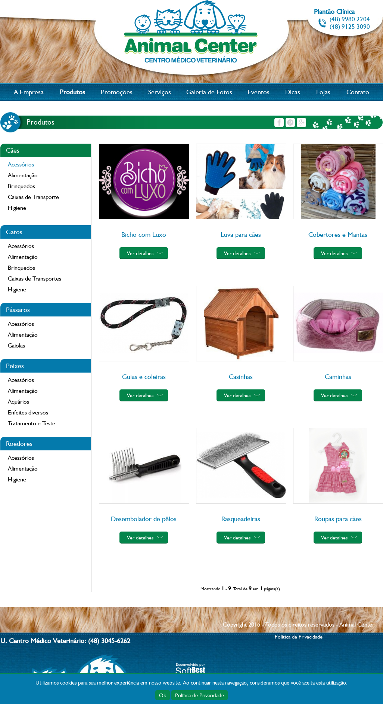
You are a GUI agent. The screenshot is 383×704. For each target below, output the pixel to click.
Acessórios (21, 164)
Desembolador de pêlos (144, 519)
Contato (357, 92)
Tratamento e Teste (31, 423)
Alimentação (23, 175)
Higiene (17, 207)
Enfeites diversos (28, 412)
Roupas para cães (338, 519)
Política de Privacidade (199, 695)
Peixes (15, 366)
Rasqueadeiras (240, 519)
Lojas (323, 92)
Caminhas (338, 376)
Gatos (14, 232)
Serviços (159, 92)
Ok (162, 695)
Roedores (19, 443)
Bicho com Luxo (143, 234)
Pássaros (18, 309)
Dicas (292, 92)
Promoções (117, 92)
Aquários (18, 401)
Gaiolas (16, 345)
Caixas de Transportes (34, 278)
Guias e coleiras (144, 376)
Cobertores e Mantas (337, 234)
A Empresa (29, 92)
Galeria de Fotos (209, 92)
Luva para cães (241, 234)
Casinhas (241, 376)
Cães (12, 150)
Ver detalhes (140, 253)
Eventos (258, 92)
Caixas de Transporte (33, 197)
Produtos (72, 92)
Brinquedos (21, 186)
